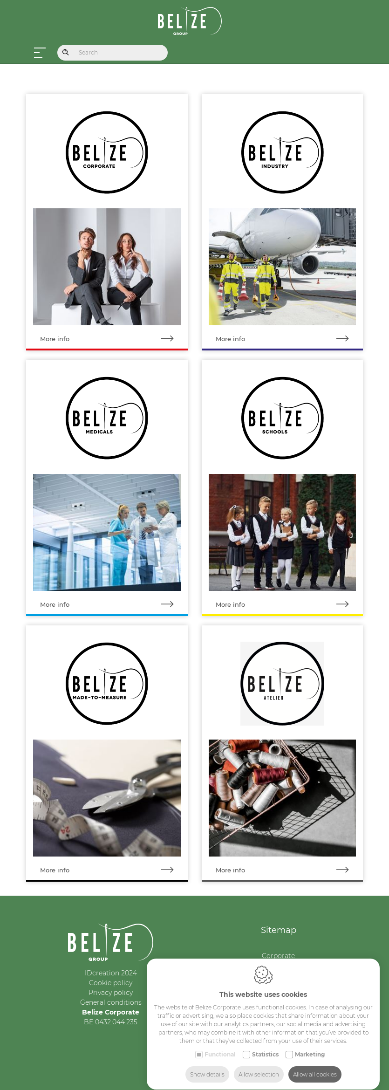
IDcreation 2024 (111, 973)
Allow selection (259, 1065)
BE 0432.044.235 (110, 1022)
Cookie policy (110, 983)
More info (113, 339)
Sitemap (278, 930)
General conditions (111, 1002)
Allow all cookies (315, 1065)
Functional (220, 1045)
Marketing (310, 1045)
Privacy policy (111, 992)
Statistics (265, 1045)
